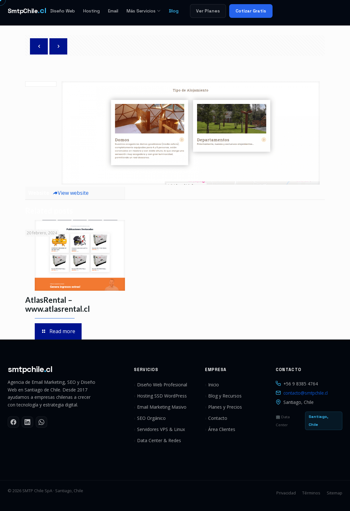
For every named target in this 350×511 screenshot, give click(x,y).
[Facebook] (13, 422)
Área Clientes (221, 429)
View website (71, 192)
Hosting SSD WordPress (162, 396)
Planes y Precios (225, 407)
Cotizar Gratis (251, 11)
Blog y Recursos (225, 396)
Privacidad (286, 493)
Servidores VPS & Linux (161, 429)
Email (113, 11)
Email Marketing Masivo (161, 407)
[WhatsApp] (41, 422)
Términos (311, 493)
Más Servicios (144, 11)
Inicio (213, 385)
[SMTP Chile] (27, 10)
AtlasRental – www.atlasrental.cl (57, 304)
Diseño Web (62, 11)
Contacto (217, 418)
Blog (174, 11)
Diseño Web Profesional (162, 385)
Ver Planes (208, 11)
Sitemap (334, 493)
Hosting (91, 11)
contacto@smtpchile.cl (305, 393)
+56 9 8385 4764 (300, 384)
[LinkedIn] (27, 422)
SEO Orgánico (151, 418)
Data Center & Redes (159, 440)
